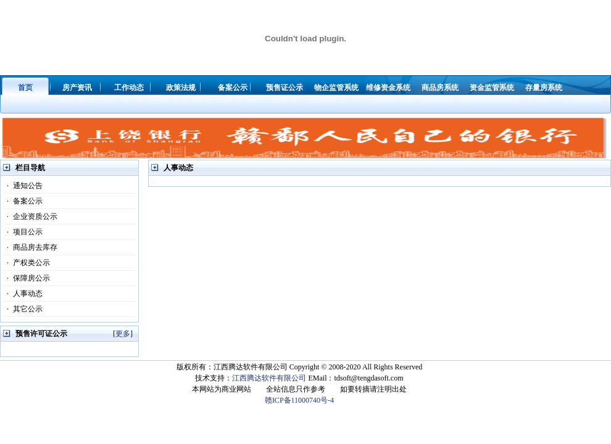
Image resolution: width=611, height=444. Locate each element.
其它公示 (23, 309)
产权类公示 (26, 262)
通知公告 (23, 185)
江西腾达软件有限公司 (269, 378)
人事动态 (23, 293)
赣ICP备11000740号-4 (299, 400)
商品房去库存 (30, 247)
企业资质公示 (30, 216)
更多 (122, 333)
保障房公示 (26, 278)
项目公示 (23, 231)
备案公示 (23, 201)
